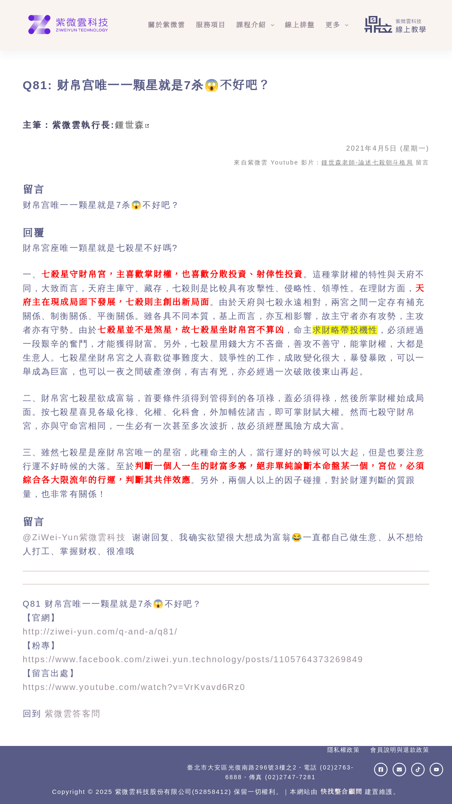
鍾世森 (129, 125)
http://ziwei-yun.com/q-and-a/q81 (99, 631)
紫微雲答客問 (73, 713)
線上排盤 (300, 25)
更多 (338, 25)
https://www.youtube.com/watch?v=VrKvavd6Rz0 (134, 687)
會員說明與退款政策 (399, 749)
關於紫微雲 (166, 25)
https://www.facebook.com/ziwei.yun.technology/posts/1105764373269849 (193, 659)
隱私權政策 (343, 749)
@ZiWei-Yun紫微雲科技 (76, 537)
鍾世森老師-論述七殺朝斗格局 (367, 162)
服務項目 (211, 25)
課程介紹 (257, 25)
